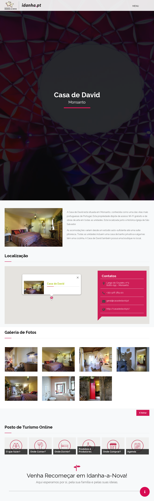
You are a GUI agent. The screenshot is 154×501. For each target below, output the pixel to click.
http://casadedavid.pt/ (118, 309)
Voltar (143, 413)
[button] (51, 298)
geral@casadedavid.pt (117, 301)
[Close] (77, 277)
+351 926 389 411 (115, 292)
